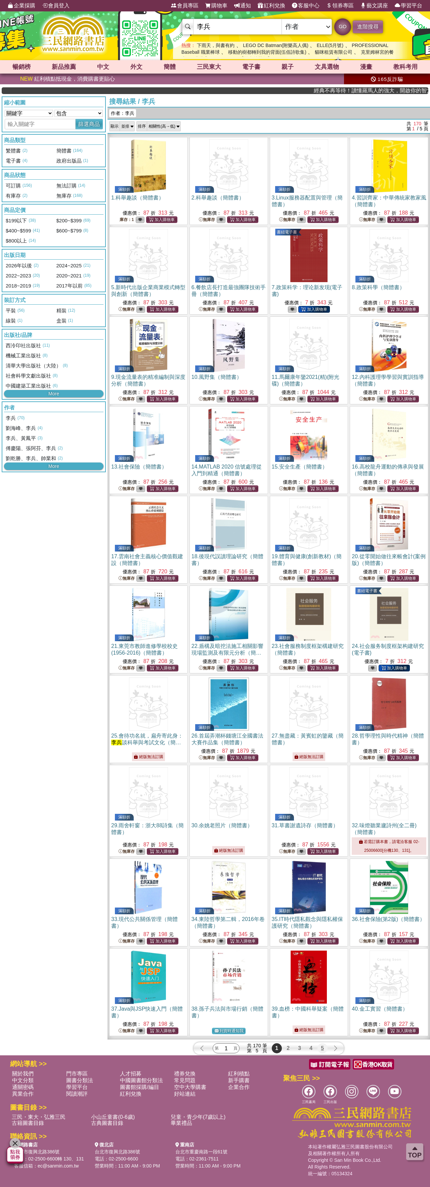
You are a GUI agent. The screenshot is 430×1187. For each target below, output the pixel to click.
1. (137, 198)
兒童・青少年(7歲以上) (198, 1117)
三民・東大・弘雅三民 (39, 1117)
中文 (103, 66)
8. (378, 287)
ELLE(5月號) (330, 45)
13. (139, 467)
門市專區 (77, 1073)
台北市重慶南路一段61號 (201, 1151)
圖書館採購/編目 (139, 1087)
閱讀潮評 (77, 1094)
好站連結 (185, 1094)
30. (222, 825)
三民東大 (209, 66)
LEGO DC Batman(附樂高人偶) (275, 45)
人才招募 (130, 1073)
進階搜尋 (368, 27)
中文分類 (23, 1080)
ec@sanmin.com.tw (58, 1166)
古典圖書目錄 (107, 1123)
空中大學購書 (190, 1087)
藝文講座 (374, 5)
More (53, 393)
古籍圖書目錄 (28, 1123)
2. (217, 198)
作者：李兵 (122, 113)
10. (216, 377)
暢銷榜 (21, 66)
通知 (242, 5)
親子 (288, 66)
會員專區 (185, 5)
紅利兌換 (271, 5)
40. (379, 1009)
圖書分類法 (79, 1080)
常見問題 (185, 1080)
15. (300, 467)
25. (147, 742)
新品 (64, 66)
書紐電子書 (287, 232)
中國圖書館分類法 (141, 1080)
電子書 (251, 66)
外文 (136, 66)
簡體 (170, 66)
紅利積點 (239, 1073)
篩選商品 (89, 124)
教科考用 (405, 66)
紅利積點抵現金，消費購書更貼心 (67, 79)
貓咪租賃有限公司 (333, 52)
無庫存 (207, 220)
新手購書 (239, 1080)
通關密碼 (23, 1087)
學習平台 (408, 5)
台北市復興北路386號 (36, 1151)
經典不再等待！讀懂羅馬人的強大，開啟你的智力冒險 (388, 90)
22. (227, 652)
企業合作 (239, 1087)
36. (388, 919)
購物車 (216, 5)
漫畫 (366, 66)
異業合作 (23, 1094)
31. (305, 825)
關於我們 (23, 1073)
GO (342, 26)
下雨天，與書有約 (215, 45)
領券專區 (340, 5)
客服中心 (305, 5)
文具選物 (327, 66)
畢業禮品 (181, 1123)
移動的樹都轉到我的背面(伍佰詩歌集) (267, 52)
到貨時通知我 (229, 1031)
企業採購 (21, 5)
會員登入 (56, 5)
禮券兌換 (185, 1073)
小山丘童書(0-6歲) (113, 1117)
